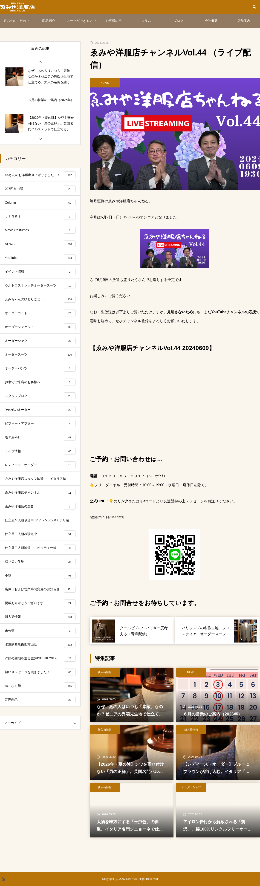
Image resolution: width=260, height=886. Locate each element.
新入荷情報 (105, 672)
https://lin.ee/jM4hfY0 (107, 517)
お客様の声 (114, 21)
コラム (146, 21)
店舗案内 (243, 21)
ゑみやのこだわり (16, 21)
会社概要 (211, 21)
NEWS (105, 82)
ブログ (178, 21)
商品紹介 (48, 21)
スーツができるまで (81, 21)
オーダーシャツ (191, 787)
